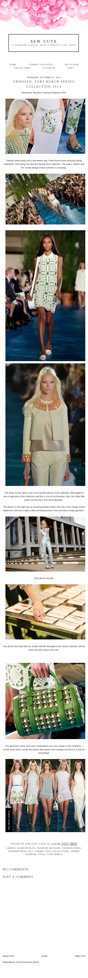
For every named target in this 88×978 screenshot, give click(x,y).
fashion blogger (48, 848)
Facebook (49, 68)
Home (13, 64)
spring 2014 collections (52, 851)
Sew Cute (44, 41)
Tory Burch (55, 854)
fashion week (71, 848)
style (41, 854)
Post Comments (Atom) (27, 962)
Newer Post (8, 956)
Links (70, 68)
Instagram (72, 64)
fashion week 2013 (20, 851)
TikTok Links (22, 68)
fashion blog (26, 848)
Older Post (80, 956)
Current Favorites (41, 64)
